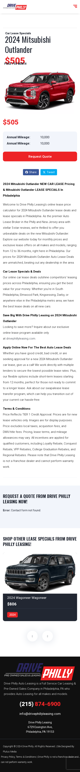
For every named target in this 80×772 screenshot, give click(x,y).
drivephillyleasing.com (20, 338)
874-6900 (40, 704)
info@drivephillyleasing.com (40, 714)
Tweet (49, 172)
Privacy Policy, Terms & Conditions (18, 757)
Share (31, 172)
